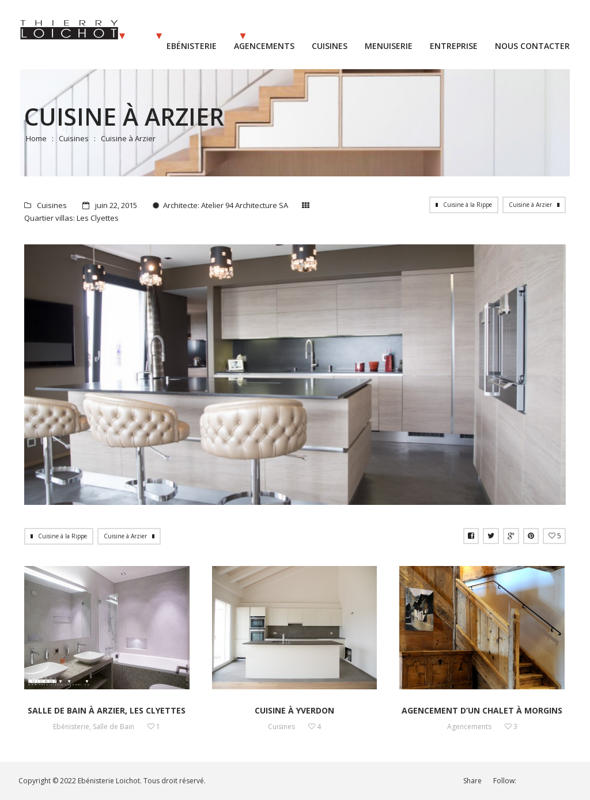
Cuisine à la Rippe (467, 205)
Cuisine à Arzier (530, 205)
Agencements (469, 726)
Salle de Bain (113, 726)
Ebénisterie (71, 726)
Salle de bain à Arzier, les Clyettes (107, 710)
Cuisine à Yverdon (294, 710)
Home (36, 138)
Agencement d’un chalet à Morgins (482, 710)
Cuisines (74, 138)
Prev (55, 374)
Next (535, 374)
